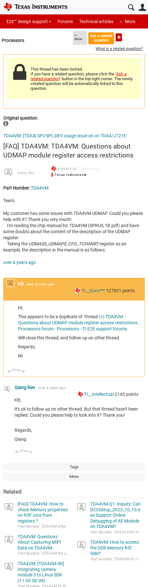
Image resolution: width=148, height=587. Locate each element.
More (130, 21)
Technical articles (96, 21)
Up (9, 372)
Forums (65, 21)
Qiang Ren (25, 173)
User (142, 7)
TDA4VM (39, 188)
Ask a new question (119, 37)
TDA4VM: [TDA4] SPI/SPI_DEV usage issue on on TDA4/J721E (64, 135)
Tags (74, 466)
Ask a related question (101, 38)
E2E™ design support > (28, 21)
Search (131, 7)
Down (23, 372)
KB (21, 283)
